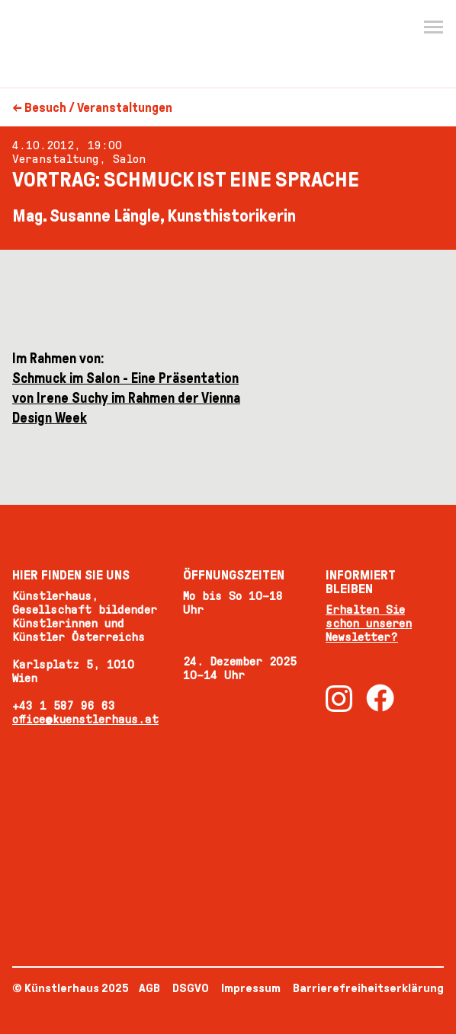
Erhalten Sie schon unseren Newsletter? (369, 623)
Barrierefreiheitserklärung (368, 987)
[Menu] (433, 27)
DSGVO (190, 987)
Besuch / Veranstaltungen (98, 108)
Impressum (251, 987)
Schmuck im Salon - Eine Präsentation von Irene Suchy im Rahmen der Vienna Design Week (126, 398)
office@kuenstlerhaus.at (85, 719)
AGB (149, 987)
